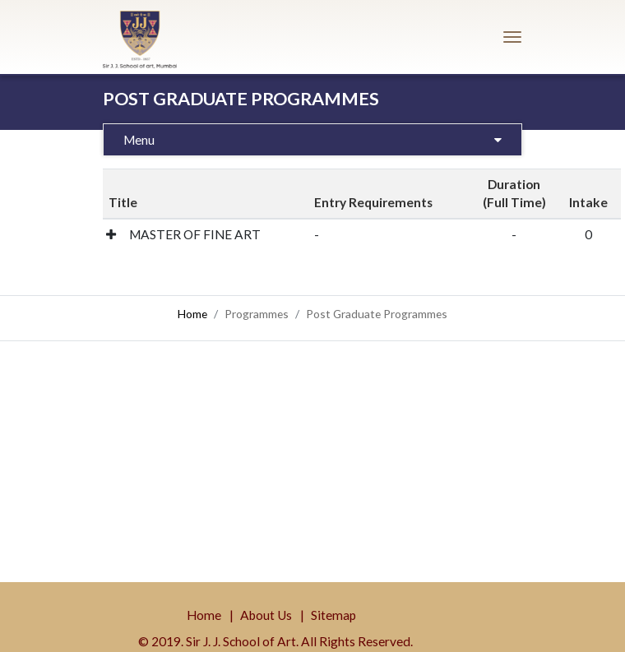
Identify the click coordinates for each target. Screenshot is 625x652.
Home (192, 314)
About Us (266, 615)
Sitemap (333, 615)
